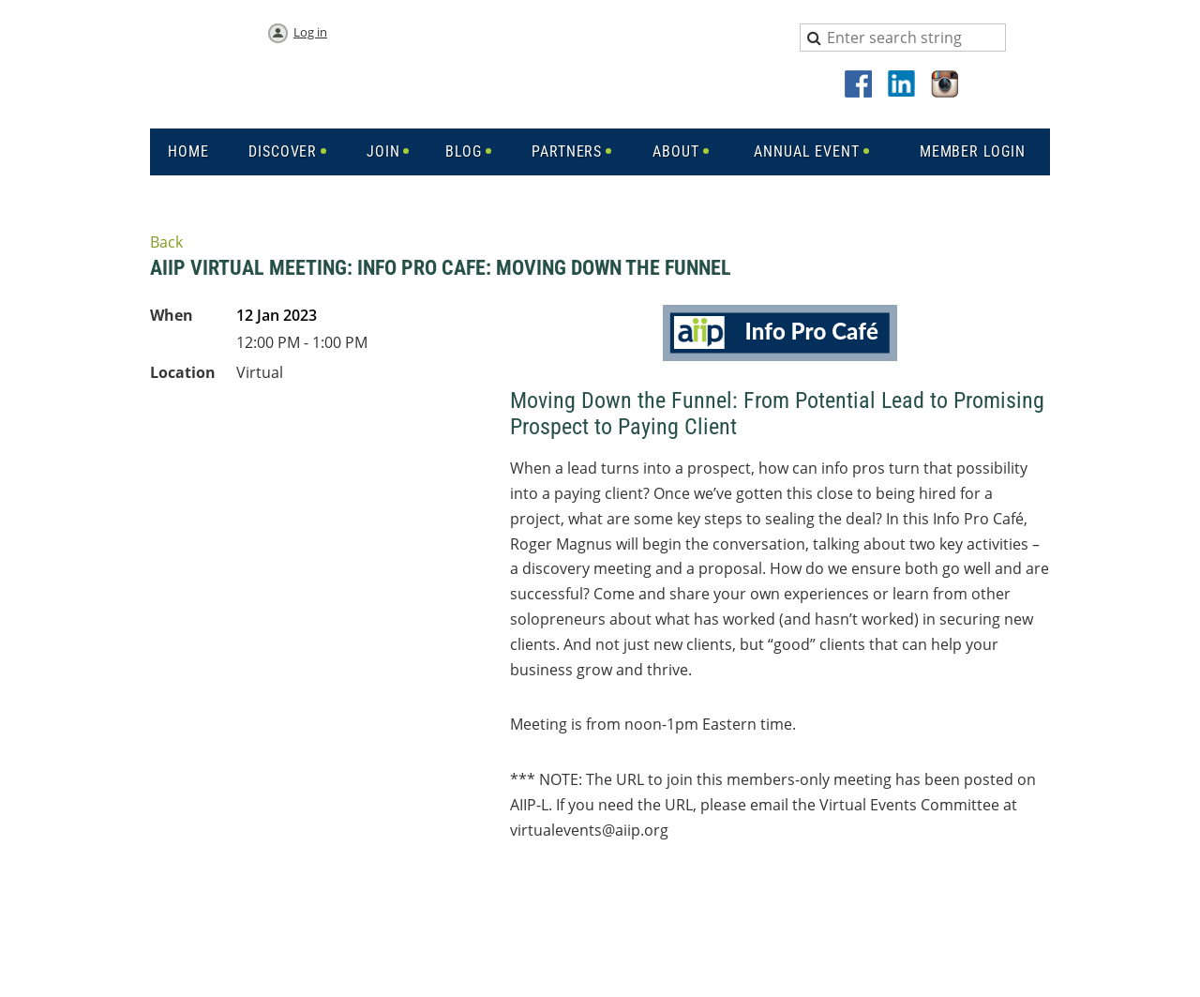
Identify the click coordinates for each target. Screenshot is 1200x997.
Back (166, 242)
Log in (310, 31)
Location (183, 372)
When (171, 315)
